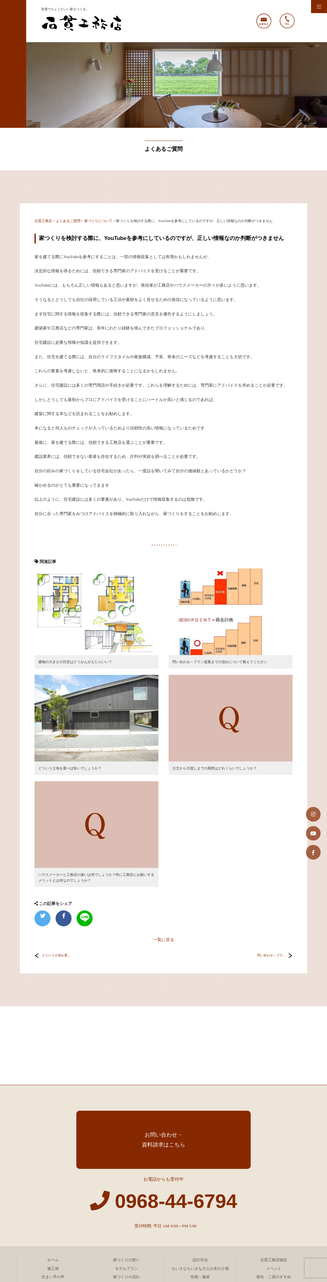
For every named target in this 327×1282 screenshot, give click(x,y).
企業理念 (126, 1215)
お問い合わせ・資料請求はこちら (163, 1061)
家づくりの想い (126, 1181)
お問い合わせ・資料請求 (53, 1232)
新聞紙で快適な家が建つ (200, 1207)
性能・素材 (200, 1198)
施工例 (53, 1190)
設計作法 (200, 1181)
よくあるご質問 (273, 1207)
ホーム (53, 1181)
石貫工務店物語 (273, 1181)
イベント (273, 1190)
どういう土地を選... (56, 955)
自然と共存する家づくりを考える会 (126, 1232)
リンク (273, 1215)
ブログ (273, 1223)
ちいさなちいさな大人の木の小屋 (200, 1190)
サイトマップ (53, 1223)
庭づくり (53, 1207)
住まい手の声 (53, 1198)
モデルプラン (126, 1190)
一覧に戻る (163, 939)
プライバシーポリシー (126, 1223)
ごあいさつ (200, 1215)
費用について (126, 1207)
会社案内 (53, 1215)
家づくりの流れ (126, 1198)
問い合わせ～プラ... (271, 955)
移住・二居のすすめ (273, 1198)
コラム (200, 1223)
